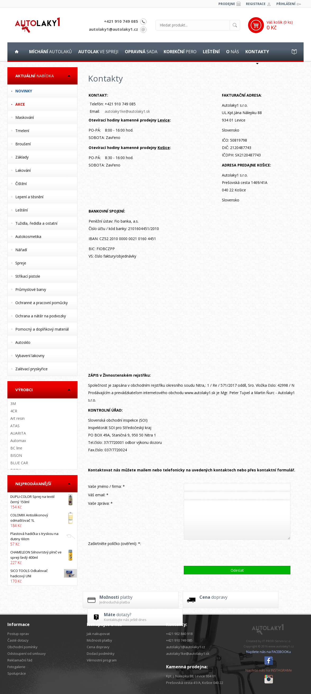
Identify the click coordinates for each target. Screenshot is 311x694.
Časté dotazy (18, 640)
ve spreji (98, 52)
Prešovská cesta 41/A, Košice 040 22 (194, 682)
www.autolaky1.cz (281, 646)
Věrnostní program (102, 660)
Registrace (256, 4)
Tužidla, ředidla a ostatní (36, 223)
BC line (16, 447)
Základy (22, 157)
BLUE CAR (19, 462)
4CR (13, 410)
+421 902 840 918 (179, 633)
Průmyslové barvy (30, 289)
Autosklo (22, 342)
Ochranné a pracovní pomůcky (41, 302)
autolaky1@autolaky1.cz (113, 29)
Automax (18, 440)
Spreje (20, 262)
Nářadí (21, 249)
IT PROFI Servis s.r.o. (276, 641)
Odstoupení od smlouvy (26, 653)
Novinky (23, 90)
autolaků (50, 52)
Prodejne (226, 4)
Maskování (24, 117)
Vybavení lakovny (29, 355)
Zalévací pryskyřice (31, 368)
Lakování (23, 170)
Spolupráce (16, 673)
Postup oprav (18, 633)
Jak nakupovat (98, 633)
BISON (16, 455)
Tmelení (22, 130)
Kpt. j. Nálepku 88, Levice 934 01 (191, 676)
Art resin (17, 418)
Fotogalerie (16, 666)
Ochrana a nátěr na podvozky (40, 315)
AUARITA (18, 433)
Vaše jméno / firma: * (106, 486)
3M (13, 403)
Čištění (21, 183)
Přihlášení (285, 4)
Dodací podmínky (101, 653)
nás (232, 52)
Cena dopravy (98, 647)
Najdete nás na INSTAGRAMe (268, 670)
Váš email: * (98, 494)
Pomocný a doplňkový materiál (42, 329)
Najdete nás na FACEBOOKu (268, 651)
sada (141, 52)
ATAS (15, 425)
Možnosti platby (99, 640)
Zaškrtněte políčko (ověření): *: (114, 543)
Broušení (23, 143)
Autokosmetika (28, 236)
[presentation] (224, 552)
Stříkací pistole (27, 276)
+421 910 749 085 (121, 21)
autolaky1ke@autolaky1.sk (127, 111)
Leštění (21, 210)
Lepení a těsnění (29, 196)
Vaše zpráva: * (100, 503)
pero (180, 52)
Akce (20, 104)
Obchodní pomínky (22, 647)
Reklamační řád (19, 660)
